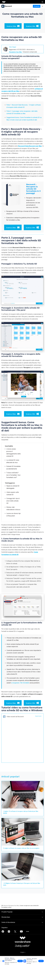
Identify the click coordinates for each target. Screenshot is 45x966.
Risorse (6, 905)
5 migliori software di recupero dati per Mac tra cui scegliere (21, 848)
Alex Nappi (12, 47)
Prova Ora (36, 6)
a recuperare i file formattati (20, 683)
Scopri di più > (38, 716)
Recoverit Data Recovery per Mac (30, 146)
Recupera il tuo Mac (15, 52)
